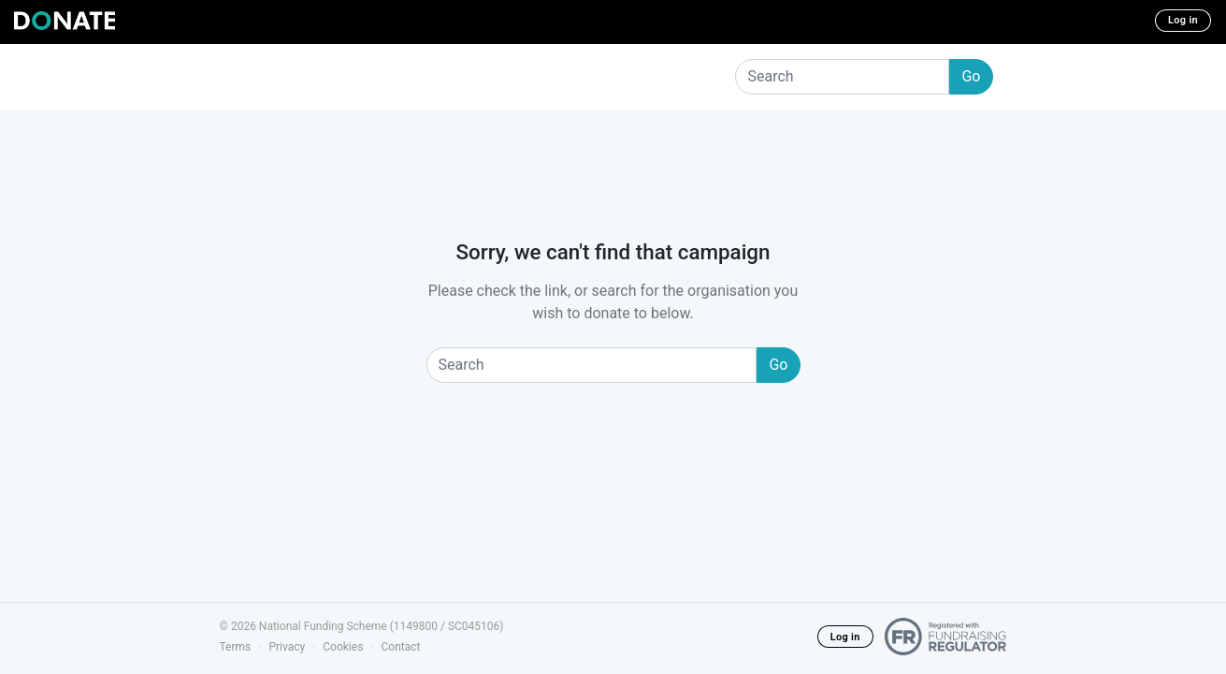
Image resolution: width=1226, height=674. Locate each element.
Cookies (343, 646)
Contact (400, 646)
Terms (236, 646)
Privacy (286, 646)
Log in (1183, 20)
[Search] (842, 77)
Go (970, 76)
